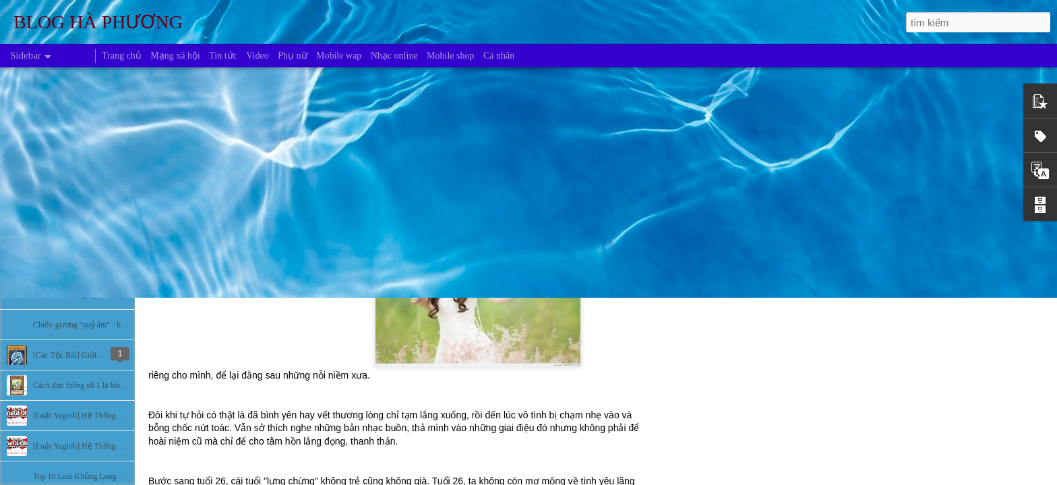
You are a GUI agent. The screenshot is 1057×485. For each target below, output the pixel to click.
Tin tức (223, 56)
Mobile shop (450, 56)
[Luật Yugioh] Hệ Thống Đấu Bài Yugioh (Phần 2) (117, 415)
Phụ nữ (292, 56)
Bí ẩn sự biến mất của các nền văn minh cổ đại (112, 233)
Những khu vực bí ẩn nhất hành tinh (93, 264)
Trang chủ (122, 56)
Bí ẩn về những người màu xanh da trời (99, 294)
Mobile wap (338, 56)
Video (257, 56)
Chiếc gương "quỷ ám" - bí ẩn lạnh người (103, 324)
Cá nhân (498, 56)
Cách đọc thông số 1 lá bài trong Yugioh (98, 385)
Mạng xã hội (175, 56)
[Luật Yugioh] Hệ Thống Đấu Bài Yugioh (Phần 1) (117, 446)
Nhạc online (394, 56)
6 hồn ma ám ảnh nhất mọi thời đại (92, 173)
